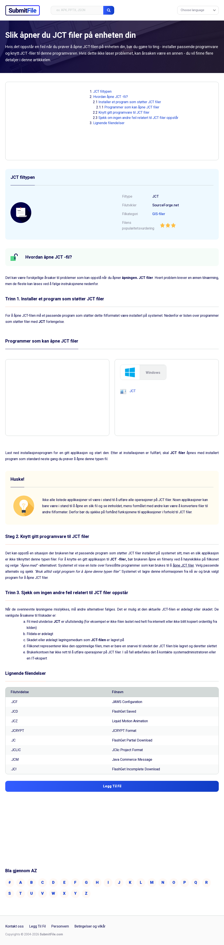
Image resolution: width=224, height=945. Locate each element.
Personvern (60, 926)
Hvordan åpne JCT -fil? (110, 96)
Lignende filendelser (108, 123)
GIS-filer (158, 214)
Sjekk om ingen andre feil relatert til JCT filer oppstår (138, 117)
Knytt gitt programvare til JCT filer (123, 112)
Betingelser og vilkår (89, 926)
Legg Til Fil (37, 926)
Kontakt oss (14, 926)
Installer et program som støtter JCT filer (129, 102)
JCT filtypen (102, 91)
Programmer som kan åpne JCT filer (131, 107)
